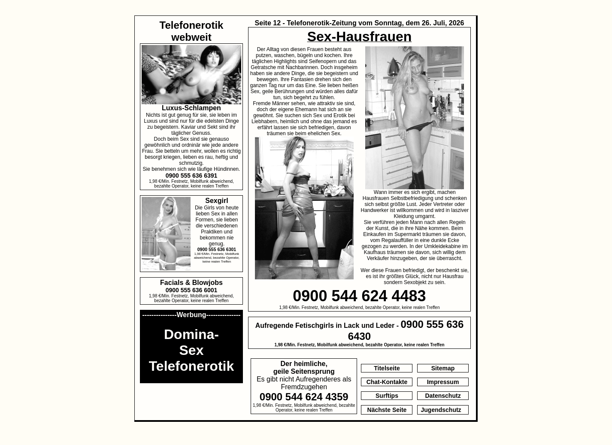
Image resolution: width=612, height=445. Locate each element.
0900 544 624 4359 (304, 397)
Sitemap (442, 368)
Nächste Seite (387, 409)
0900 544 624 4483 (359, 296)
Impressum (443, 381)
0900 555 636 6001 (192, 290)
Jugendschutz (441, 409)
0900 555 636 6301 (216, 249)
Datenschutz (443, 395)
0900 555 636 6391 (192, 175)
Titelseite (387, 368)
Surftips (387, 395)
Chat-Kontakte (387, 381)
